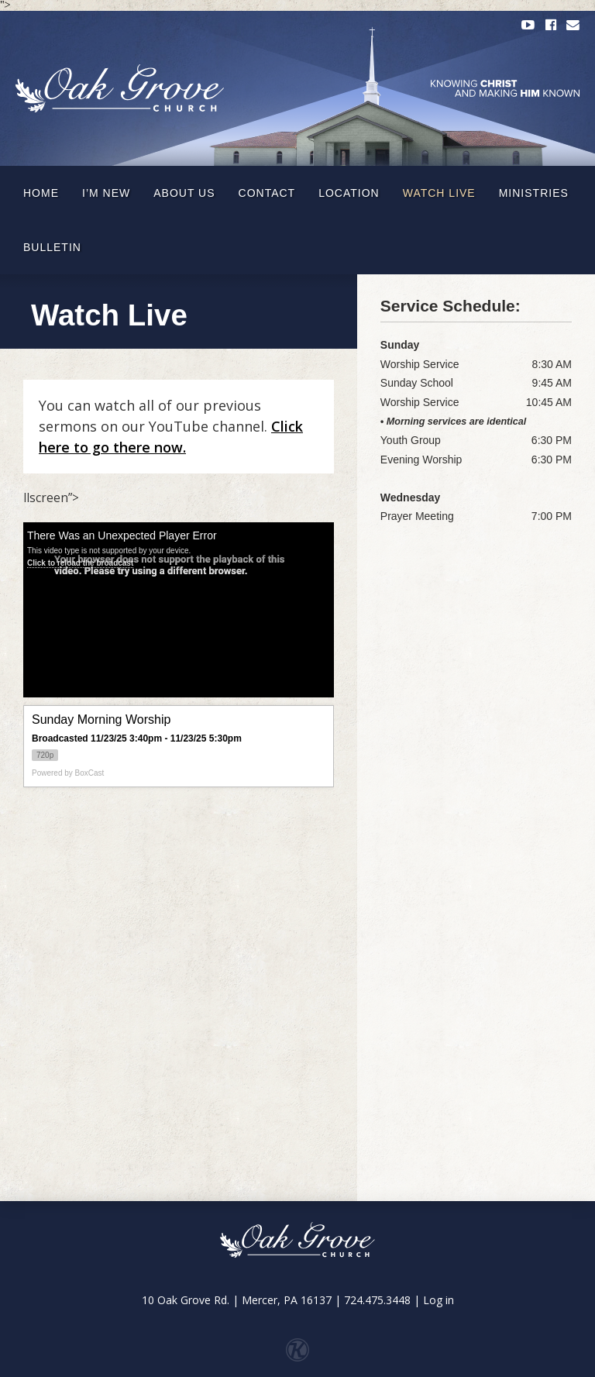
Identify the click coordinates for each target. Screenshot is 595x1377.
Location (349, 193)
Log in (438, 1300)
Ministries (534, 193)
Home (41, 193)
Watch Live (439, 193)
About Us (184, 193)
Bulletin (52, 247)
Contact (267, 193)
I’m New (106, 193)
